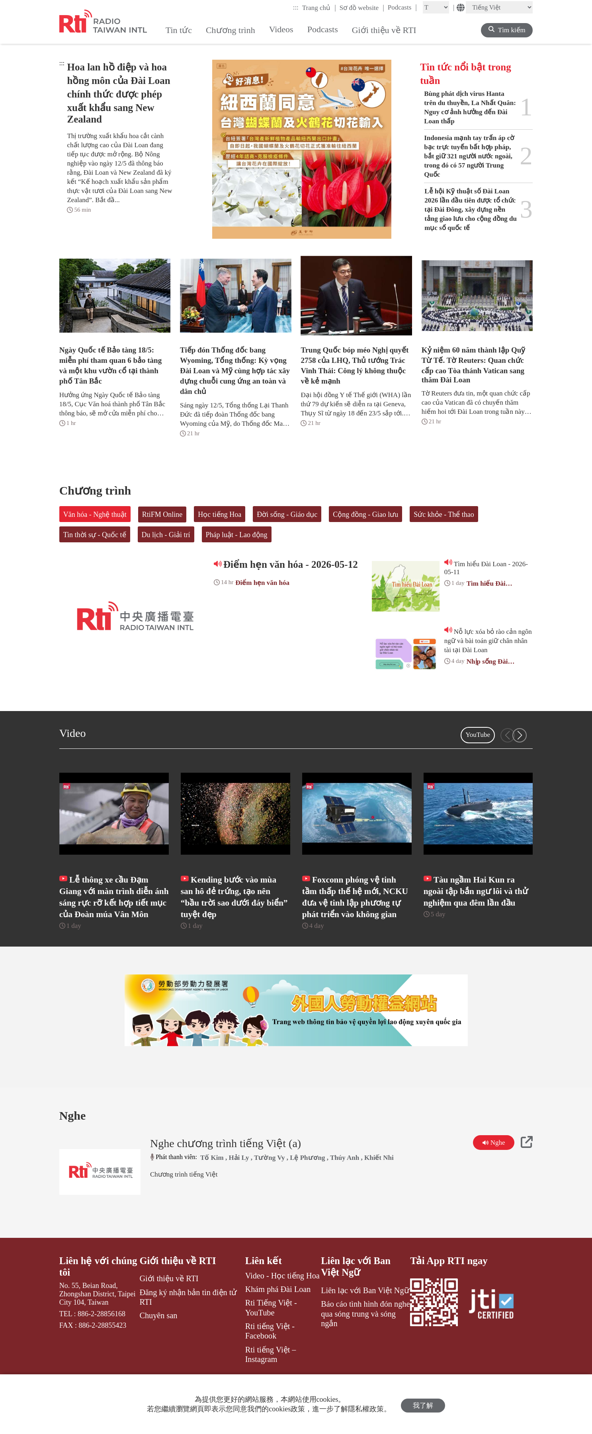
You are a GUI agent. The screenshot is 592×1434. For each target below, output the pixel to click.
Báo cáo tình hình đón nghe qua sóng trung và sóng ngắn (365, 1338)
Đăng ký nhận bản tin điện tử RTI (188, 1321)
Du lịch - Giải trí (166, 535)
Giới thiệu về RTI (178, 1284)
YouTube (477, 734)
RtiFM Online (162, 514)
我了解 (423, 1404)
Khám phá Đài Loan (278, 1313)
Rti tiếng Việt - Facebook (270, 1355)
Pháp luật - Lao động (237, 535)
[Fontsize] (436, 7)
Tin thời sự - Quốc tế (94, 535)
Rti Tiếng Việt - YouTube (271, 1332)
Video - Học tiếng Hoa (282, 1299)
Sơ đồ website (362, 8)
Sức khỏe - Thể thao (444, 514)
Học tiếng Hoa (219, 514)
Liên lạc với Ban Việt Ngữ (356, 1290)
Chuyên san (158, 1339)
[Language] (499, 7)
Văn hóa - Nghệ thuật (95, 514)
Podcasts (402, 7)
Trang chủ (319, 8)
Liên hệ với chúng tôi (98, 1290)
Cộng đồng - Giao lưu (365, 514)
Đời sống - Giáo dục (287, 514)
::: (296, 7)
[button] (519, 735)
